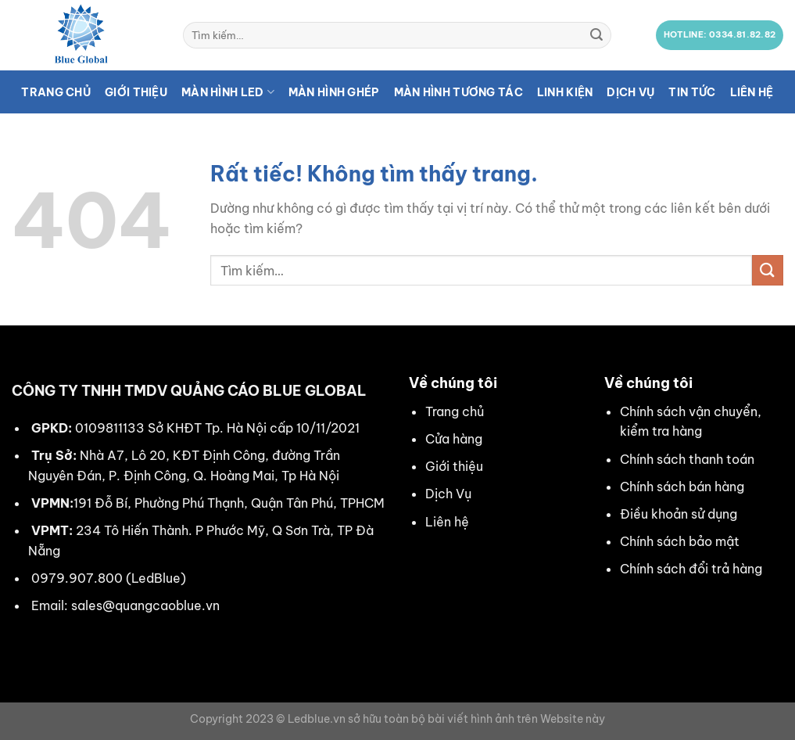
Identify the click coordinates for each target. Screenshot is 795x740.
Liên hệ (752, 92)
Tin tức (691, 92)
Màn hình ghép (334, 92)
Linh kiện (565, 92)
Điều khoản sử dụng (678, 514)
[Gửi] (597, 35)
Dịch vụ (630, 92)
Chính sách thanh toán (687, 459)
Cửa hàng (453, 439)
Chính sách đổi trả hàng (691, 569)
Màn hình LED (227, 91)
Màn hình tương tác (458, 92)
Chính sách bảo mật (679, 541)
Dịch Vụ (448, 493)
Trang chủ (56, 92)
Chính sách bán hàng (682, 486)
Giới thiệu (136, 92)
